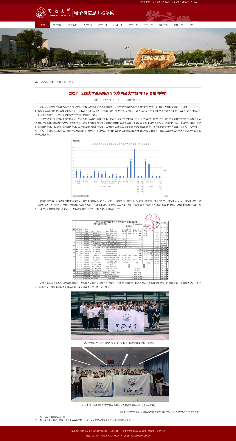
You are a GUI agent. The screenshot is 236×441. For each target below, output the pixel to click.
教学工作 (102, 25)
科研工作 (118, 25)
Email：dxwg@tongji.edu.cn (137, 436)
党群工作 (178, 25)
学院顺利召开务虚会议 (54, 417)
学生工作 (133, 25)
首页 (42, 25)
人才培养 (87, 25)
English (194, 2)
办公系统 (156, 2)
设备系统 (175, 2)
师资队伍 (72, 25)
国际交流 (163, 25)
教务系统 (166, 2)
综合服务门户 (145, 2)
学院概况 (57, 25)
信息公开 (193, 25)
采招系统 (185, 2)
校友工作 (148, 25)
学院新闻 (61, 82)
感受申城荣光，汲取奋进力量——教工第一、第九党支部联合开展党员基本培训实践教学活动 (87, 420)
